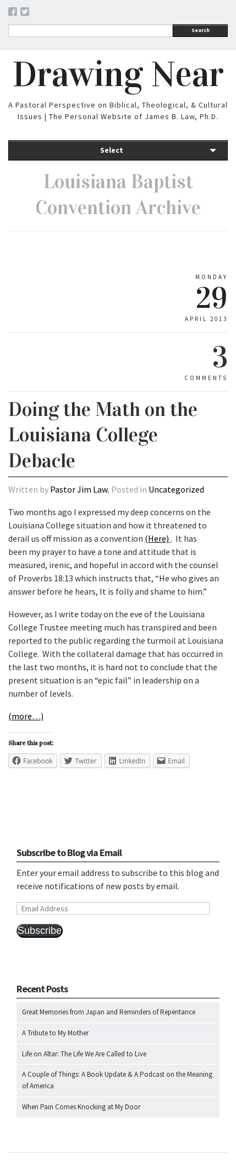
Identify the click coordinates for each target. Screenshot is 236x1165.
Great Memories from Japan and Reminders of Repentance (108, 1012)
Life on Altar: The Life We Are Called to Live (84, 1054)
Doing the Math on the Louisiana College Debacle (102, 435)
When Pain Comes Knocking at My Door (81, 1106)
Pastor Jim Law (78, 489)
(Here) (158, 538)
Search (200, 30)
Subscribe (40, 930)
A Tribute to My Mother (55, 1033)
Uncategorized (176, 489)
